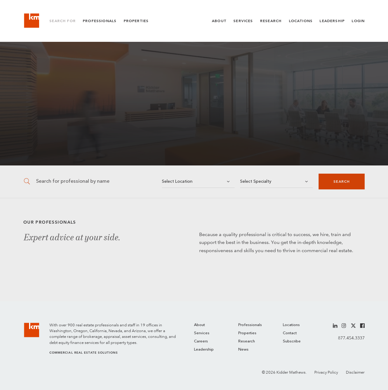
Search (341, 181)
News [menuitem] (243, 350)
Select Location (177, 181)
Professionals (99, 21)
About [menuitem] (199, 325)
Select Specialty (255, 181)
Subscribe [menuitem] (292, 341)
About (219, 21)
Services (243, 21)
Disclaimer (355, 372)
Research (271, 21)
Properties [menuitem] (247, 333)
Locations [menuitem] (291, 325)
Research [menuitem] (246, 341)
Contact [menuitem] (290, 333)
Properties (136, 21)
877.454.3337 (351, 337)
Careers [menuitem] (201, 341)
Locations (301, 21)
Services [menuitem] (201, 333)
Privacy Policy (326, 372)
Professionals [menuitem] (250, 325)
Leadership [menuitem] (204, 350)
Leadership (332, 21)
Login (358, 21)
